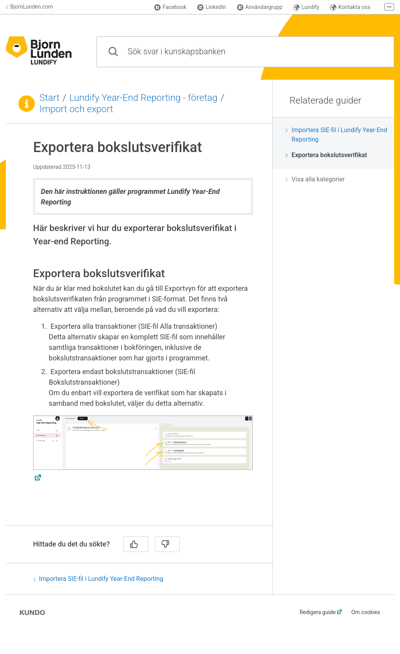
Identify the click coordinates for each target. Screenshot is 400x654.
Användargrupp (259, 7)
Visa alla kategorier (315, 179)
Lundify (306, 7)
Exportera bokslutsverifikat (326, 155)
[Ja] (135, 544)
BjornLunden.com (29, 7)
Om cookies (365, 612)
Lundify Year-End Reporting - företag (144, 97)
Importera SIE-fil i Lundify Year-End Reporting (98, 578)
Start (49, 97)
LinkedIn (211, 7)
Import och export (76, 109)
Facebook (170, 7)
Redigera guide (318, 612)
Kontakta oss (350, 7)
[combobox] (245, 52)
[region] (139, 329)
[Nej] (167, 544)
